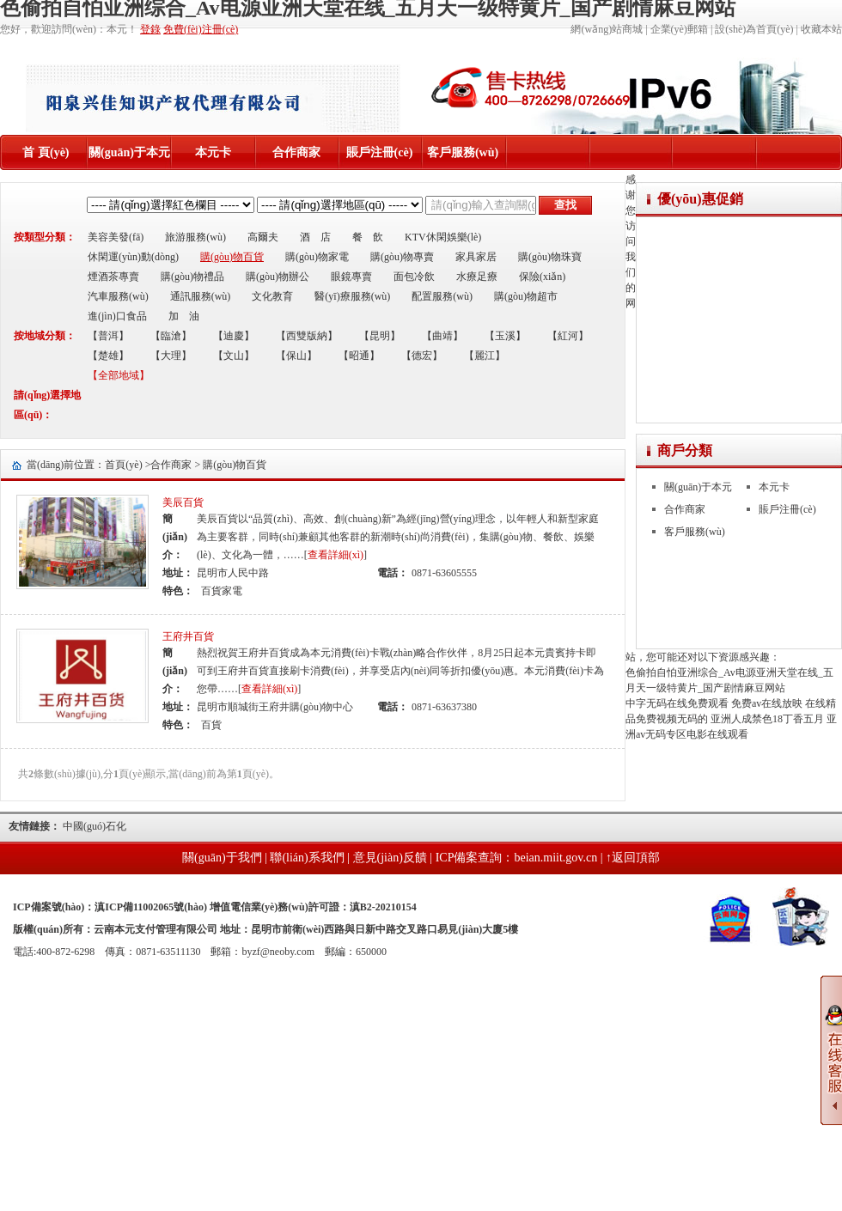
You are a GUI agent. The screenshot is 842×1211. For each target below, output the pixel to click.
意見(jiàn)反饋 (390, 857)
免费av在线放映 (766, 703)
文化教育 (272, 296)
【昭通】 (359, 356)
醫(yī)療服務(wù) (352, 296)
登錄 (150, 29)
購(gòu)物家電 (317, 257)
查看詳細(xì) (335, 555)
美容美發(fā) (115, 237)
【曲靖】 (442, 336)
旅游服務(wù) (195, 237)
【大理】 (171, 356)
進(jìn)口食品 (117, 316)
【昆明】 (379, 336)
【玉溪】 (505, 336)
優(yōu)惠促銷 (700, 199)
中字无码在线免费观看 (677, 703)
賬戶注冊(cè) (379, 152)
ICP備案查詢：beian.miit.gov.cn (516, 857)
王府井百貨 (188, 636)
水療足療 (476, 277)
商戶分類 (684, 450)
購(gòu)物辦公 (277, 277)
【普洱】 (108, 336)
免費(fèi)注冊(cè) (200, 29)
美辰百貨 (183, 502)
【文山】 (233, 356)
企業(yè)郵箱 (679, 29)
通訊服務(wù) (200, 296)
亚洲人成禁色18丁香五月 (767, 719)
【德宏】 (421, 356)
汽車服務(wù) (118, 296)
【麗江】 (484, 356)
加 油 (183, 316)
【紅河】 (568, 336)
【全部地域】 (118, 375)
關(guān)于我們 (222, 857)
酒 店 (315, 237)
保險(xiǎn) (542, 277)
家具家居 (476, 257)
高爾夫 (262, 237)
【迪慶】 (233, 336)
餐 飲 (367, 237)
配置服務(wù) (442, 296)
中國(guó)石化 (94, 826)
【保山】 (296, 356)
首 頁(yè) (45, 152)
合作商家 (296, 152)
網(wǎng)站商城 (606, 29)
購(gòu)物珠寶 (550, 257)
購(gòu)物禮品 (192, 277)
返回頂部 (636, 857)
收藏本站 (821, 29)
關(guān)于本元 (129, 152)
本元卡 (213, 152)
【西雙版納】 (307, 336)
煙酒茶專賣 (113, 277)
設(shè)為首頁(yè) (754, 29)
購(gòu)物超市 (526, 296)
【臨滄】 (171, 336)
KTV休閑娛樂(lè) (443, 237)
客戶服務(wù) (462, 152)
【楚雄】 (108, 356)
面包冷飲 (414, 277)
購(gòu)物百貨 (232, 257)
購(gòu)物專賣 (402, 257)
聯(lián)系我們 (307, 857)
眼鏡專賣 (351, 277)
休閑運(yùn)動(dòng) (133, 257)
